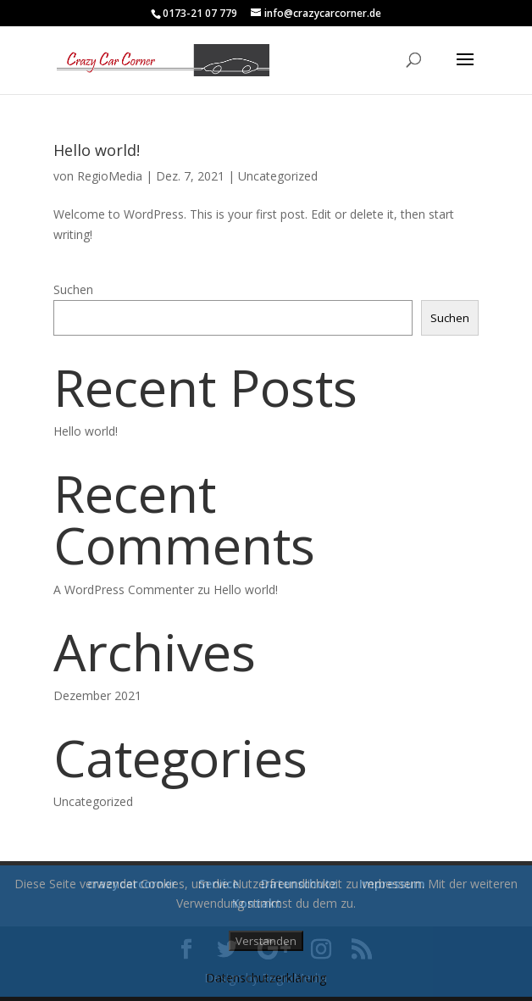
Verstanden (266, 940)
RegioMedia (109, 176)
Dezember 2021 (97, 695)
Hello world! (96, 150)
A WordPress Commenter (123, 589)
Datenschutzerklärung (266, 978)
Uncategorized (278, 176)
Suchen (73, 289)
